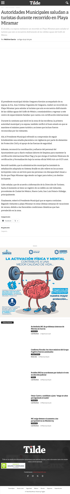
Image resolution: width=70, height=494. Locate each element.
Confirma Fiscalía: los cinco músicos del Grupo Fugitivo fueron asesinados (50, 351)
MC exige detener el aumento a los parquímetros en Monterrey (44, 420)
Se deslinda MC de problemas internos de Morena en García (47, 328)
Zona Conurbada (10, 7)
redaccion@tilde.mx (39, 472)
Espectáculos (58, 488)
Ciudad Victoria (35, 354)
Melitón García (10, 39)
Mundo (43, 488)
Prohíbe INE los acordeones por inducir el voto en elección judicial (50, 374)
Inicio (2, 7)
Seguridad (29, 488)
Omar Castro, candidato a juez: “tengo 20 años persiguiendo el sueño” (49, 397)
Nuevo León (20, 488)
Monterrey (34, 331)
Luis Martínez (35, 333)
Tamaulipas (11, 488)
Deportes (49, 488)
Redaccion (34, 357)
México (33, 377)
